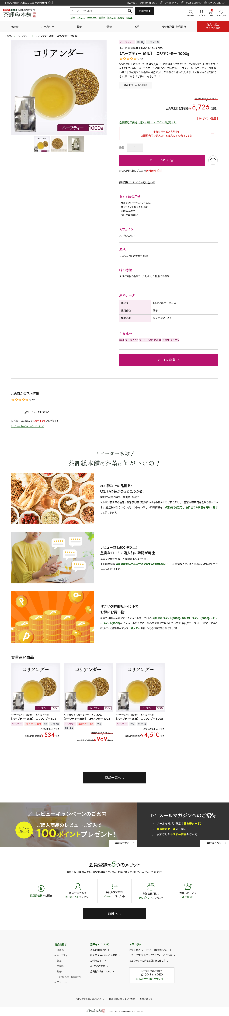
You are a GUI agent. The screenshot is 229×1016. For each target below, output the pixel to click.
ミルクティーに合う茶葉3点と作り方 (147, 961)
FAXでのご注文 (213, 2)
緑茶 (79, 26)
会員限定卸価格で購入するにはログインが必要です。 (148, 122)
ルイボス (81, 17)
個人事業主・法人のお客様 (103, 955)
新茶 (73, 17)
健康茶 (15, 26)
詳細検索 (145, 11)
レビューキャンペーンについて (27, 426)
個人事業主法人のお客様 (213, 26)
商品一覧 (130, 2)
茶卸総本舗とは (147, 2)
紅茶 (137, 26)
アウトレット (63, 982)
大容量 (129, 17)
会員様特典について (100, 971)
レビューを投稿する (38, 412)
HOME (9, 35)
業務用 (121, 17)
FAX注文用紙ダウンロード (151, 979)
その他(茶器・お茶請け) (174, 26)
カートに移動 (167, 360)
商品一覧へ (113, 777)
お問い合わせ (146, 998)
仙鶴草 (102, 17)
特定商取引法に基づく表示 (122, 998)
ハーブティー (47, 26)
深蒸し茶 (111, 17)
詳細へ (113, 913)
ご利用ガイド (168, 2)
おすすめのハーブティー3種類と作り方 (148, 950)
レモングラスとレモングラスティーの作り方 (150, 955)
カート (210, 13)
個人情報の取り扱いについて (90, 998)
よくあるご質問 (190, 2)
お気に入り (221, 13)
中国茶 (108, 26)
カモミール (92, 17)
